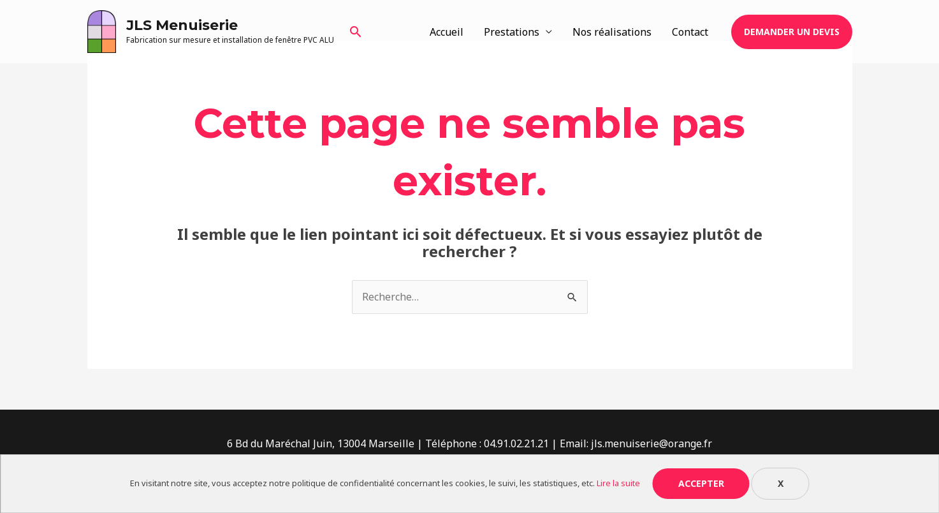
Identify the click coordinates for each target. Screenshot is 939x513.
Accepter (701, 483)
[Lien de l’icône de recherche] (355, 32)
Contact (690, 32)
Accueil (446, 32)
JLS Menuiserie (182, 25)
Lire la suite (618, 483)
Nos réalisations (611, 32)
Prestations (511, 32)
